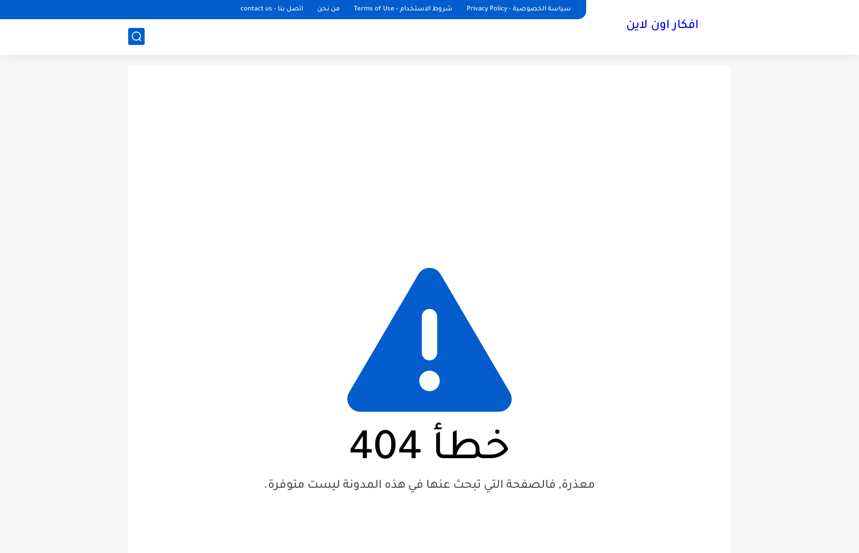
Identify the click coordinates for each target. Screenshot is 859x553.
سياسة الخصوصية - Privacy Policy (519, 9)
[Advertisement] (429, 159)
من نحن (328, 9)
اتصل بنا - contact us (271, 9)
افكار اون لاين (662, 26)
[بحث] (136, 36)
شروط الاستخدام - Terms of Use (403, 9)
